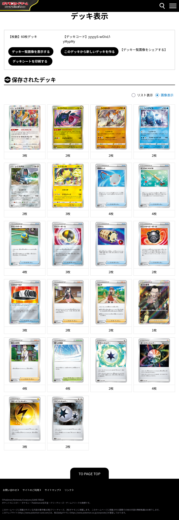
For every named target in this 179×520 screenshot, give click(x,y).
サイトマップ (52, 490)
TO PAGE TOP (89, 473)
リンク (68, 490)
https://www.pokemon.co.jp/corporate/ (89, 512)
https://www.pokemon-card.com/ (33, 512)
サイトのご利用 (31, 490)
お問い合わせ (10, 490)
